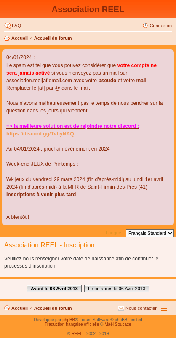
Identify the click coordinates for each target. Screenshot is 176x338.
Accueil (19, 38)
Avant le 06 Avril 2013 (54, 288)
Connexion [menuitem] (160, 25)
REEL (77, 333)
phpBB (68, 319)
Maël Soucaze (117, 324)
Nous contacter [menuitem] (141, 308)
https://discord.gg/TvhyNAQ (40, 134)
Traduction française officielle (72, 324)
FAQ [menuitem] (16, 25)
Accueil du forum (53, 38)
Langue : (115, 232)
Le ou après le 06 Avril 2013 (116, 288)
